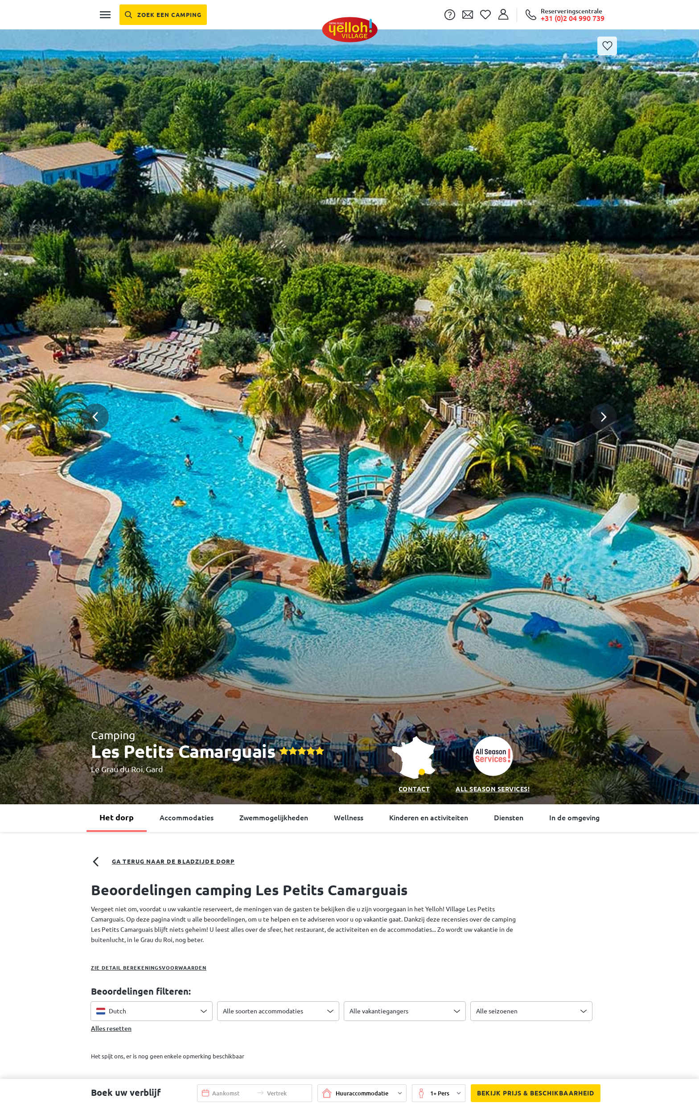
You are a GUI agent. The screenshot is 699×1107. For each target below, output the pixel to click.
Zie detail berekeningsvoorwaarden (148, 968)
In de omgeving (574, 818)
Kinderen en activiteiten (428, 818)
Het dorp (116, 817)
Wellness (348, 818)
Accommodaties (187, 818)
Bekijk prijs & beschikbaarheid (532, 1093)
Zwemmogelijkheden (273, 818)
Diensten (508, 818)
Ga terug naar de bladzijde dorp (162, 862)
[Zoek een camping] (163, 14)
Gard (154, 769)
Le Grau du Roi (117, 769)
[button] (349, 379)
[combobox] (151, 1011)
